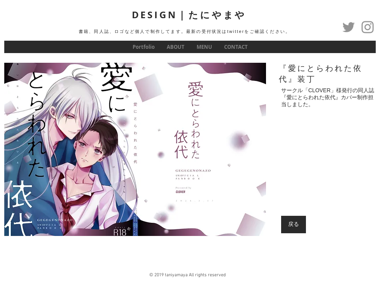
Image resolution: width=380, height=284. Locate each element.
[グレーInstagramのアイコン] (367, 27)
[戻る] (293, 224)
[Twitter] (348, 27)
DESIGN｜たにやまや (189, 14)
